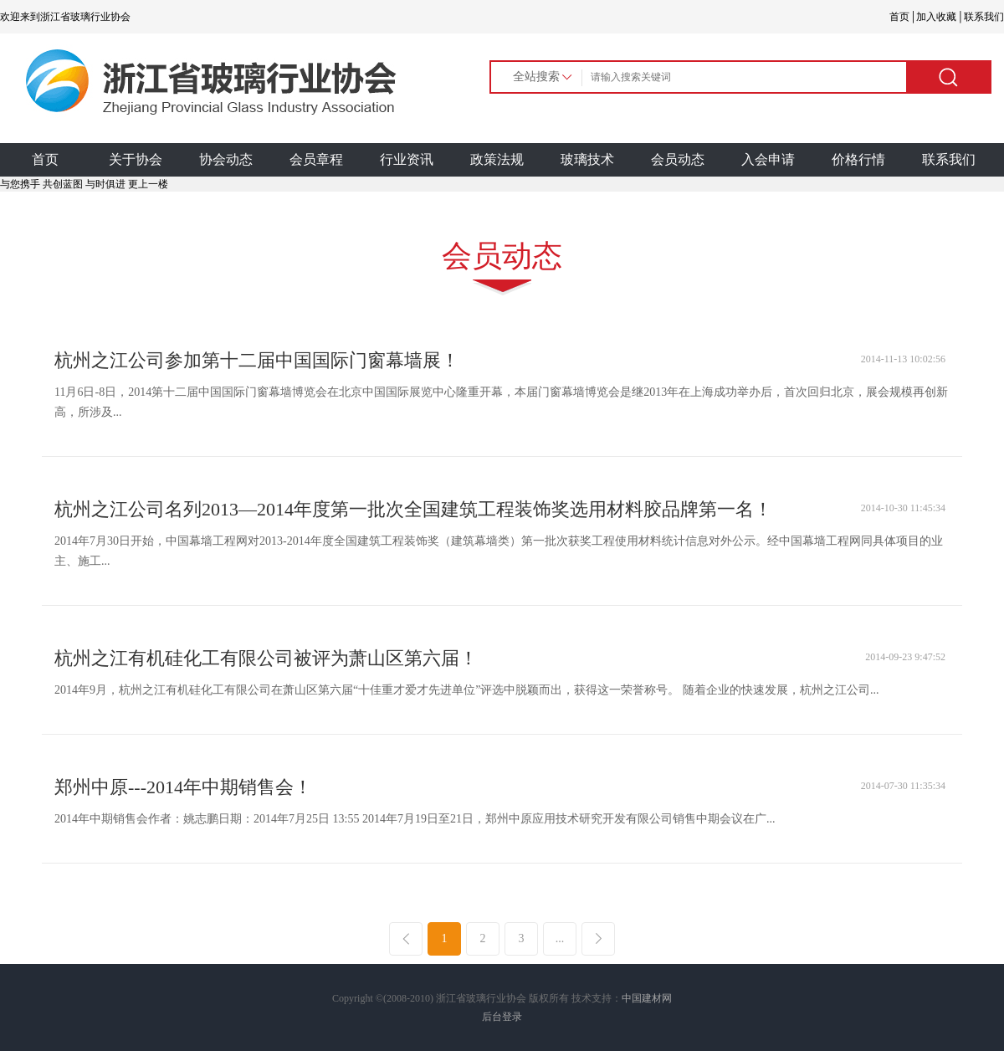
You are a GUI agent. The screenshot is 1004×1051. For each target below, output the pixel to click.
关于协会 (135, 159)
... (560, 938)
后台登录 (502, 1017)
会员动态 (677, 159)
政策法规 (497, 159)
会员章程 (316, 159)
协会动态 (226, 159)
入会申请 (768, 159)
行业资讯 (406, 159)
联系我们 (949, 159)
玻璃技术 (587, 159)
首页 (45, 159)
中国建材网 (647, 998)
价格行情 (858, 159)
